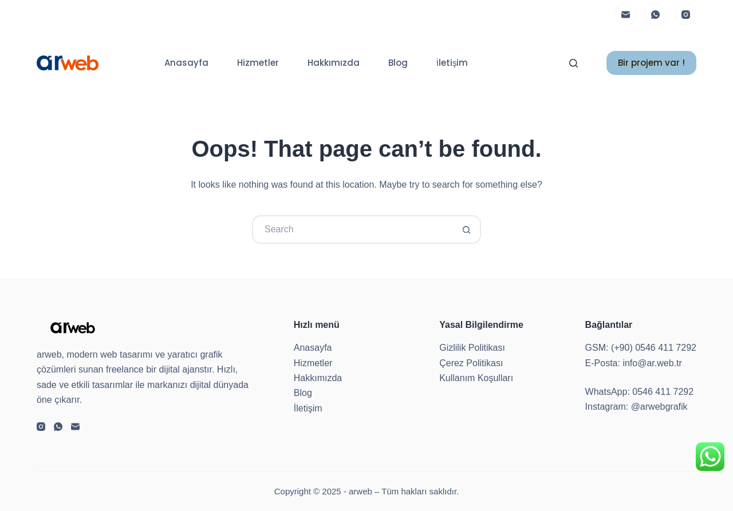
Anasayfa (186, 63)
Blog (398, 63)
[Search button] (466, 229)
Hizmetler (258, 63)
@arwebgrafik (659, 406)
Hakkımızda (334, 63)
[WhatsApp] (656, 14)
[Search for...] (352, 229)
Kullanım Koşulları (476, 378)
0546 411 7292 (662, 392)
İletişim (452, 63)
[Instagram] (686, 14)
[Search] (573, 63)
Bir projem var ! (651, 63)
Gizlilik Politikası (472, 347)
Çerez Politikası (471, 363)
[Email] (626, 14)
